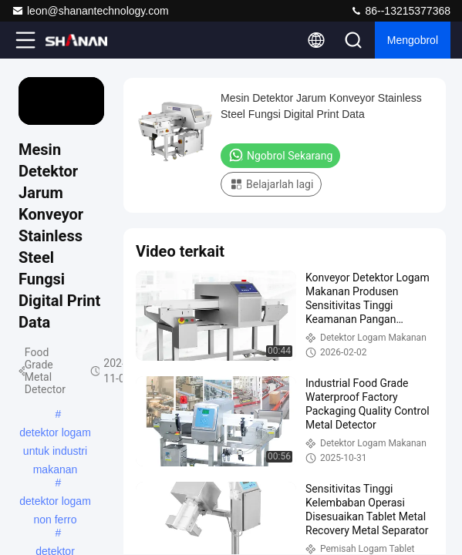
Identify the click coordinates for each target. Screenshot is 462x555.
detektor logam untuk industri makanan (55, 434)
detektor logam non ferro (55, 502)
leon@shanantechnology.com (90, 11)
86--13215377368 (400, 11)
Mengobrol (412, 40)
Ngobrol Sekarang (280, 155)
